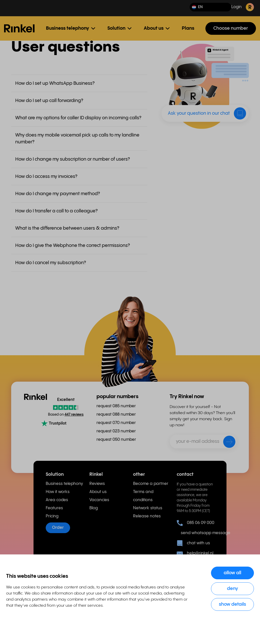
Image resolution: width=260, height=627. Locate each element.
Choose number (230, 28)
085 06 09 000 (195, 523)
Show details (232, 604)
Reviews (97, 484)
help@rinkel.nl (195, 553)
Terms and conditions (143, 496)
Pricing (52, 516)
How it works (58, 492)
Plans (188, 28)
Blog (93, 508)
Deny (232, 588)
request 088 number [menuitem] (116, 414)
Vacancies (99, 500)
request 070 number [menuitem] (116, 423)
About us (98, 492)
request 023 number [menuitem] (116, 431)
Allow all (232, 572)
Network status (147, 508)
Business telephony (64, 484)
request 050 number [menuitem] (116, 439)
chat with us (193, 543)
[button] (210, 7)
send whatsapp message (197, 533)
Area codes (57, 500)
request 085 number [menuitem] (116, 406)
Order (58, 528)
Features (54, 508)
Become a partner (150, 484)
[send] (226, 442)
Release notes (147, 516)
